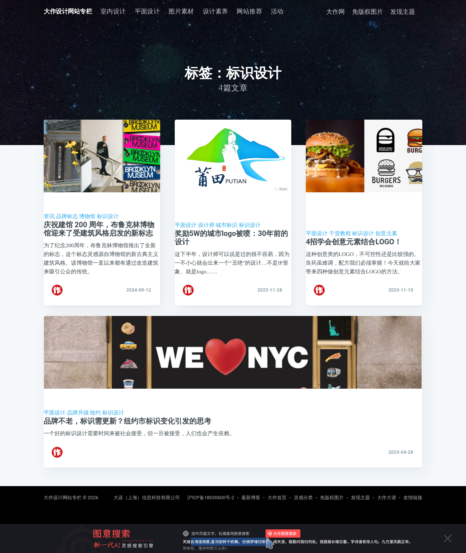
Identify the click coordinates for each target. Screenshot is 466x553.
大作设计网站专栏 (68, 11)
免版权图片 (367, 11)
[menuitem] (113, 11)
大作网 (335, 11)
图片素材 (181, 11)
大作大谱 (386, 497)
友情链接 (412, 497)
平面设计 (147, 11)
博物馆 (87, 216)
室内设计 (113, 11)
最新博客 (250, 497)
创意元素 (386, 233)
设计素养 (215, 11)
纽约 (95, 416)
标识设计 (108, 216)
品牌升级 (78, 416)
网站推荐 (249, 11)
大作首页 (277, 497)
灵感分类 (303, 497)
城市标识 (226, 225)
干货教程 (340, 233)
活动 (277, 11)
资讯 (49, 216)
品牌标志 (67, 216)
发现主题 (402, 11)
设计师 (206, 225)
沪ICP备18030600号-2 (210, 497)
